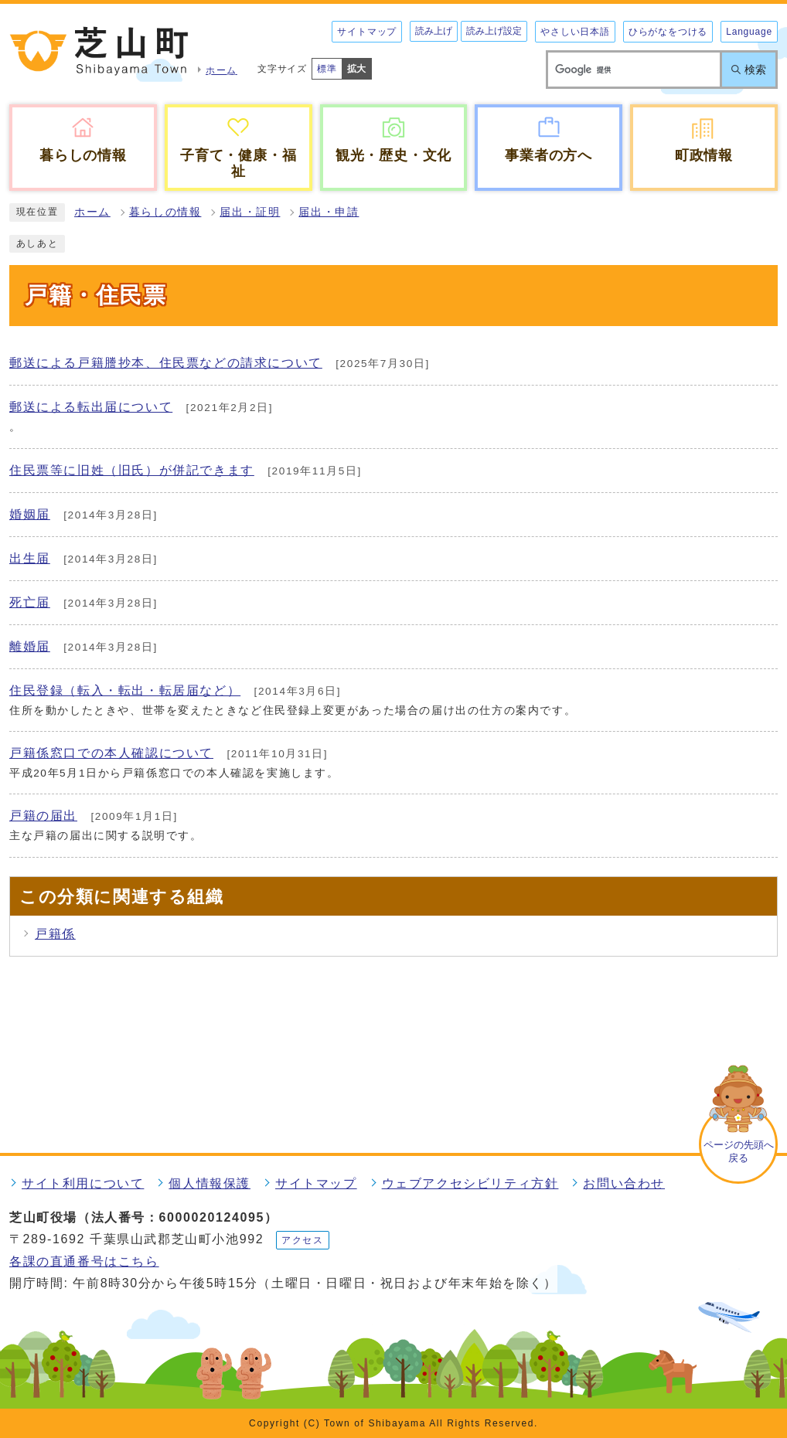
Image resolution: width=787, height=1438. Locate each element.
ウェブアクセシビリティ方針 (470, 1183)
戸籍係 (55, 933)
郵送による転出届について (90, 406)
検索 (755, 69)
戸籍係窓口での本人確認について (111, 753)
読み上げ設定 (494, 30)
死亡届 (29, 602)
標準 (327, 68)
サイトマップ (367, 31)
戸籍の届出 (43, 815)
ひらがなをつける (668, 31)
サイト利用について (83, 1183)
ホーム (92, 212)
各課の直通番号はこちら (84, 1261)
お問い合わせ (624, 1183)
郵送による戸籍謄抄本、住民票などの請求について (165, 362)
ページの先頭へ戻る (739, 1151)
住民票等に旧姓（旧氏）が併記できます (131, 470)
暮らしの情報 (165, 212)
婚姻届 (29, 514)
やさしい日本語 (575, 31)
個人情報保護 (209, 1183)
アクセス (302, 1240)
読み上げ (433, 30)
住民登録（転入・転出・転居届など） (124, 690)
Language (749, 31)
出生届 (29, 558)
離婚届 (29, 646)
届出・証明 (250, 212)
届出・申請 (328, 212)
